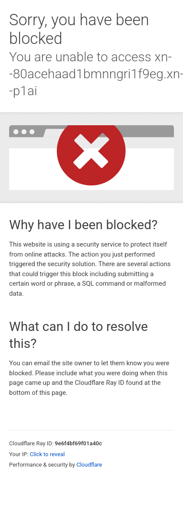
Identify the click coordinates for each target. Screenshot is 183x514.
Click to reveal (47, 454)
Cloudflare (89, 464)
